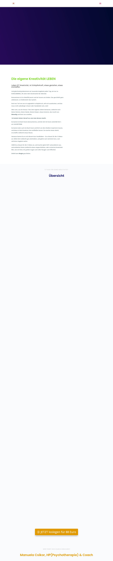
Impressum (28, 553)
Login (13, 553)
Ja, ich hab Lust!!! (56, 498)
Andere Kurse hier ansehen (87, 536)
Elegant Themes (27, 558)
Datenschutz (38, 553)
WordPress (49, 558)
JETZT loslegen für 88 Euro (58, 306)
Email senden (82, 529)
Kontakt (19, 553)
